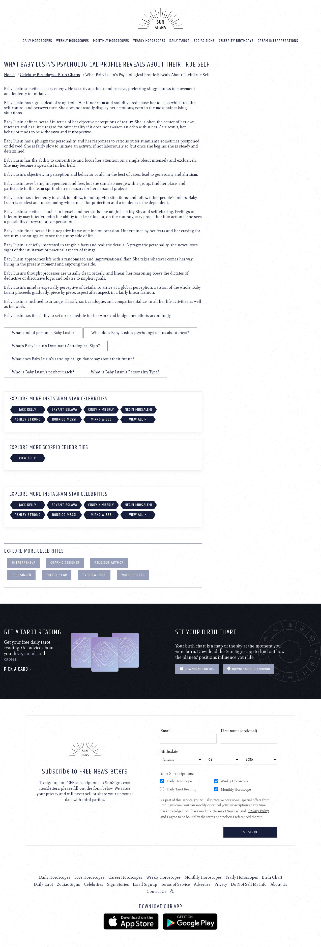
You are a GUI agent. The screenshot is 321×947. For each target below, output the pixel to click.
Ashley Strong (28, 419)
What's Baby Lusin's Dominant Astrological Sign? (56, 345)
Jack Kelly (27, 409)
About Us (279, 884)
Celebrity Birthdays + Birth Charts (50, 74)
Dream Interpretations (278, 41)
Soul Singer (21, 575)
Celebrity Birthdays (236, 41)
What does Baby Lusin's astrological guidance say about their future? (73, 359)
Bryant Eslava (64, 409)
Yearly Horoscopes (149, 41)
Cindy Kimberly (101, 409)
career (10, 659)
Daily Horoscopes (37, 41)
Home (9, 74)
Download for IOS (197, 669)
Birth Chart (272, 877)
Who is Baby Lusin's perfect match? (43, 372)
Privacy (221, 884)
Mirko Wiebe (101, 419)
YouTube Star (133, 575)
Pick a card (18, 669)
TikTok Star (56, 575)
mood (30, 653)
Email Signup (145, 884)
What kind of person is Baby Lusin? (43, 332)
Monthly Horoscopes (111, 41)
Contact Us (156, 891)
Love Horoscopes (89, 877)
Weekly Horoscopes (72, 41)
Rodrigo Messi (64, 419)
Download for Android (248, 669)
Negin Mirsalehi (138, 409)
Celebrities (93, 884)
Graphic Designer (64, 562)
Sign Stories (118, 884)
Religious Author (109, 562)
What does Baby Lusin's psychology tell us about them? (140, 332)
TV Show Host (94, 575)
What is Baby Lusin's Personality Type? (125, 372)
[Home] (160, 18)
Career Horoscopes (125, 877)
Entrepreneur (24, 562)
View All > (138, 419)
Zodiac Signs (204, 41)
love (18, 653)
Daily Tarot (179, 41)
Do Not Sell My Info (249, 884)
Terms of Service (175, 884)
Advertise (202, 884)
